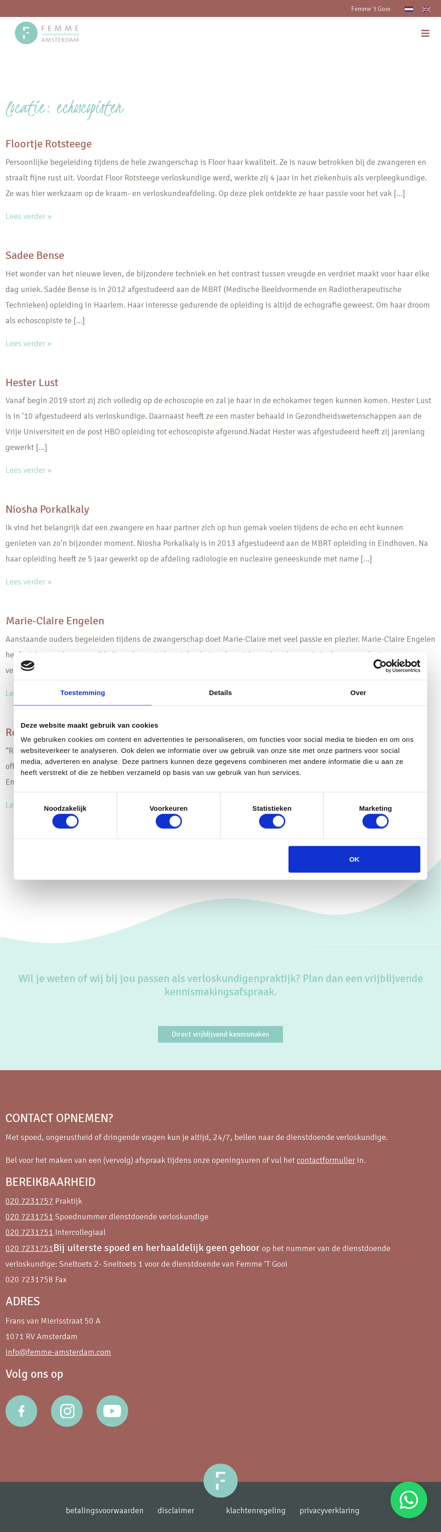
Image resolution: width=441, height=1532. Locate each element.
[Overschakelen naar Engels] (426, 8)
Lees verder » (28, 216)
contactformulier (326, 1160)
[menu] (425, 34)
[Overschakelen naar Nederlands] (409, 8)
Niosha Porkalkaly (47, 509)
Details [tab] (220, 692)
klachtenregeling (256, 1510)
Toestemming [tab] (82, 692)
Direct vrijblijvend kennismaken (220, 1034)
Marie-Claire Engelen (55, 621)
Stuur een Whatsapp (408, 1499)
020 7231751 (29, 1217)
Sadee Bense (35, 255)
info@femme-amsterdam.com (58, 1352)
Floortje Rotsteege (49, 144)
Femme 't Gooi (370, 9)
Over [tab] (359, 692)
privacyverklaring (330, 1510)
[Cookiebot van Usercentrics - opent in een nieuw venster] (380, 666)
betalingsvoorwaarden (105, 1510)
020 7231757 (29, 1201)
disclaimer (176, 1510)
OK (354, 859)
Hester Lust (32, 382)
